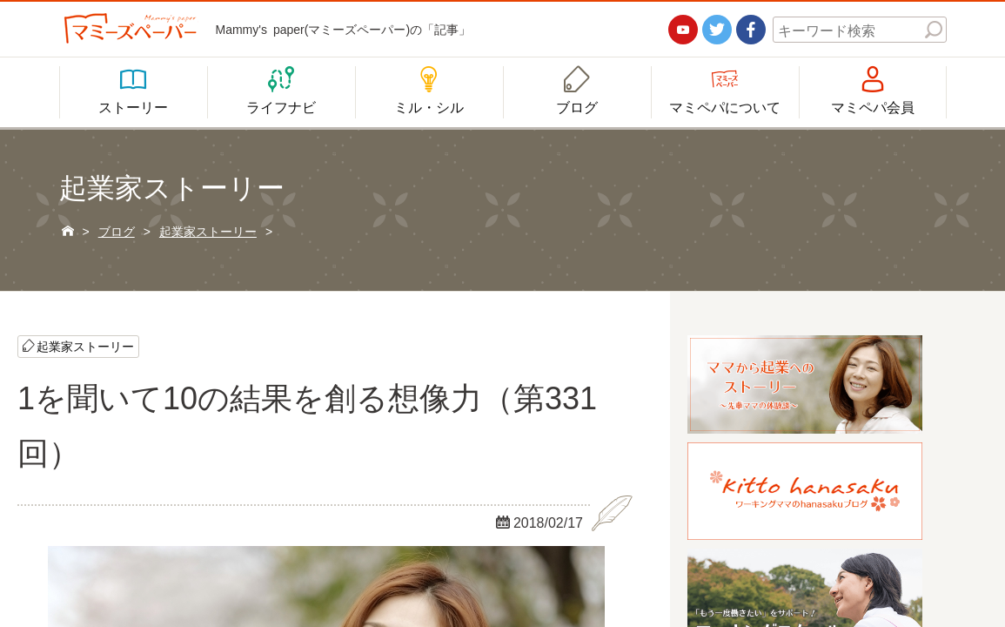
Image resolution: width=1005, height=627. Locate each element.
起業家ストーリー (85, 346)
